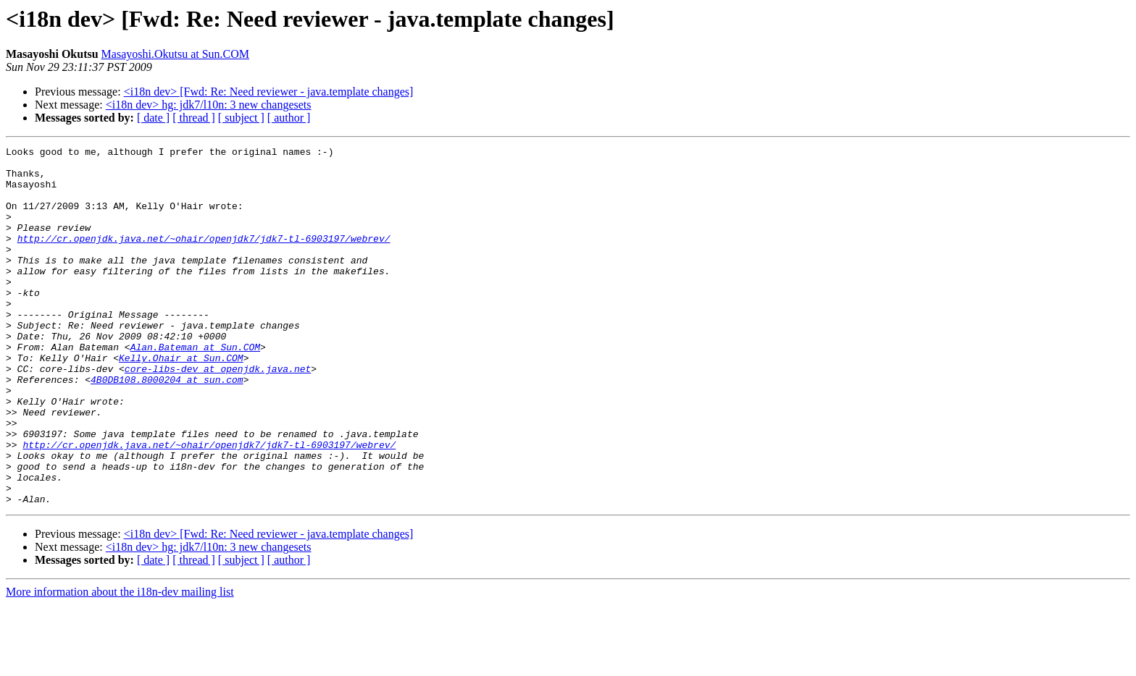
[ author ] (289, 117)
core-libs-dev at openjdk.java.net (218, 414)
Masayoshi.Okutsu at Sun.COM (175, 54)
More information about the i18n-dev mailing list (120, 663)
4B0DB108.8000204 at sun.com (167, 427)
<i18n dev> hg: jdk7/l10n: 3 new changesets (209, 104)
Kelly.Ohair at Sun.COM (181, 400)
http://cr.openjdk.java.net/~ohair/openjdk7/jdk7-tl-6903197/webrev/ (203, 257)
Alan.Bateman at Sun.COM (195, 387)
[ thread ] (193, 117)
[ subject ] (241, 117)
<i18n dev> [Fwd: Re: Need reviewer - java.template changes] (269, 91)
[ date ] (153, 117)
